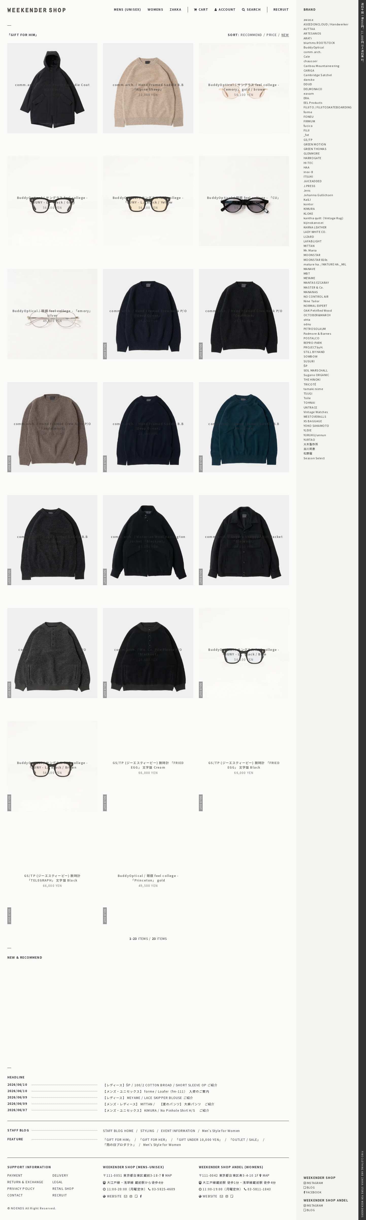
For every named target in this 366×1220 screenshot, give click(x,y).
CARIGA (309, 70)
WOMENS (155, 9)
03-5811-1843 (257, 1189)
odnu (307, 324)
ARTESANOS (312, 33)
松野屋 (308, 453)
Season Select (314, 458)
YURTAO (309, 439)
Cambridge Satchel (318, 75)
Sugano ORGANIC (316, 375)
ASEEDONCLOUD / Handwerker (326, 24)
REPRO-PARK (313, 343)
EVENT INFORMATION (178, 1130)
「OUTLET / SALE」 (244, 1139)
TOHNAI (309, 402)
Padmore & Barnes (318, 333)
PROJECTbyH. (313, 347)
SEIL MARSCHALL (316, 370)
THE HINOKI (312, 379)
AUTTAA (309, 29)
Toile (307, 398)
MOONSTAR (312, 255)
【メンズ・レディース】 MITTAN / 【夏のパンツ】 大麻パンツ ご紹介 (159, 1104)
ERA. (307, 98)
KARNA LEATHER (315, 227)
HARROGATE (312, 158)
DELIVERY (60, 1175)
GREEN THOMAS (315, 149)
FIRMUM (309, 121)
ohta (307, 319)
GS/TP (308, 140)
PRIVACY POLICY (21, 1189)
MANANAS (311, 292)
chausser (310, 61)
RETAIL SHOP (63, 1189)
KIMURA (309, 209)
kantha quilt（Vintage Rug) (323, 218)
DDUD (308, 84)
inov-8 (308, 172)
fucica (308, 126)
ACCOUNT (225, 9)
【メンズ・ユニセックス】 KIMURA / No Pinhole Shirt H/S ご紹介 (156, 1110)
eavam (309, 93)
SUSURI (309, 361)
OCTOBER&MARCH (317, 315)
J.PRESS (310, 186)
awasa (308, 20)
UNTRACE (310, 407)
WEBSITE (112, 1196)
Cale (307, 56)
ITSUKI (308, 176)
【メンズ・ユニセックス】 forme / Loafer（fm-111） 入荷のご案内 (156, 1091)
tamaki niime (313, 389)
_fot (306, 135)
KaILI (307, 199)
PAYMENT (15, 1175)
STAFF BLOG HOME (118, 1130)
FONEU (309, 116)
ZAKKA (175, 9)
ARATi (308, 38)
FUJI (307, 130)
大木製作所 (311, 444)
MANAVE (309, 269)
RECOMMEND (251, 34)
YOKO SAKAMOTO (316, 425)
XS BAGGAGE (313, 421)
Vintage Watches (316, 412)
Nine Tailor (312, 301)
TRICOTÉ (310, 384)
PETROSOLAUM (315, 329)
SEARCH (251, 9)
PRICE (272, 34)
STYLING (147, 1130)
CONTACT (15, 1195)
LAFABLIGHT (313, 241)
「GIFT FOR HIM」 (117, 1139)
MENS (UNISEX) (127, 9)
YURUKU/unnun (315, 435)
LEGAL (58, 1182)
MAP (167, 1175)
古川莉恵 (309, 449)
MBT (307, 273)
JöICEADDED (313, 181)
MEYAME (309, 278)
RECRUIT (281, 9)
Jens (307, 190)
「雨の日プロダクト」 (119, 1144)
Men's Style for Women (221, 1130)
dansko (309, 79)
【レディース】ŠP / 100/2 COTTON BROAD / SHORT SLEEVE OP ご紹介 (160, 1085)
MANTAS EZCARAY (316, 282)
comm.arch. (312, 52)
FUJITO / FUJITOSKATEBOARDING (328, 107)
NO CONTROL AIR (316, 296)
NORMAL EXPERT (315, 305)
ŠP (305, 366)
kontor (308, 204)
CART (201, 9)
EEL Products (313, 102)
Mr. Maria (310, 250)
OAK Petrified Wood (318, 310)
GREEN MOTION (315, 144)
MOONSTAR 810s (316, 260)
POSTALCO (311, 338)
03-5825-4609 (161, 1189)
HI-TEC (308, 163)
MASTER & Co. (314, 287)
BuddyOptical (314, 47)
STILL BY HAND (314, 352)
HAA (307, 167)
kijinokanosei (314, 223)
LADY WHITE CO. (315, 232)
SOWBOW (310, 356)
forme (308, 112)
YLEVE (308, 430)
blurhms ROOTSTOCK (319, 43)
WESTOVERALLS (315, 416)
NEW (285, 34)
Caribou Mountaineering (322, 66)
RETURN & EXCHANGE (25, 1182)
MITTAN (309, 246)
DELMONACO (313, 89)
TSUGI (308, 393)
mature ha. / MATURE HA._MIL (325, 264)
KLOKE (308, 213)
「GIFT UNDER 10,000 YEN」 (198, 1139)
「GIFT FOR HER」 (154, 1139)
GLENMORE (312, 153)
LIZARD (309, 236)
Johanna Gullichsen (318, 195)
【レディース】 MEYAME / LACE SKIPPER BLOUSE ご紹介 (148, 1097)
